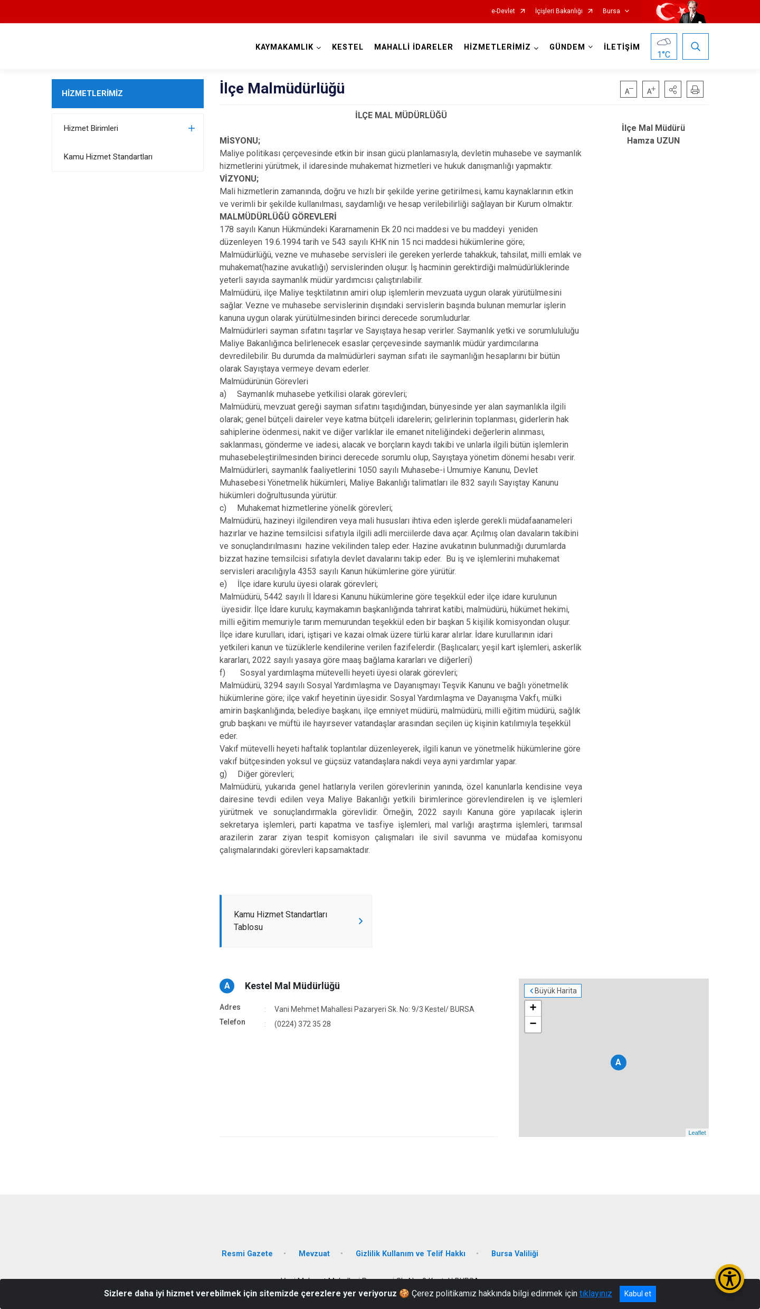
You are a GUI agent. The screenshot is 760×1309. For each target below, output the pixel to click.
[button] (672, 89)
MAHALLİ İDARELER (413, 47)
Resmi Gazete (247, 1253)
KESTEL (348, 47)
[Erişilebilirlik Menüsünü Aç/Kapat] (729, 1278)
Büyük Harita (556, 991)
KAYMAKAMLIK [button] (284, 47)
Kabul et (637, 1293)
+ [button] (532, 1009)
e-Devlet (503, 11)
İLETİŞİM (622, 47)
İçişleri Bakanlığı (559, 11)
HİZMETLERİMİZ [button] (497, 47)
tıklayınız (596, 1293)
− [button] (532, 1024)
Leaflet (697, 1133)
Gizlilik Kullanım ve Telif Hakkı (411, 1253)
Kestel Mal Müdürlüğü (292, 985)
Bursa (611, 11)
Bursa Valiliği (514, 1253)
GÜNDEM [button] (567, 47)
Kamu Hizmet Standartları (108, 157)
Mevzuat (314, 1253)
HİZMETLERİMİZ (92, 93)
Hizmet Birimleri (91, 128)
